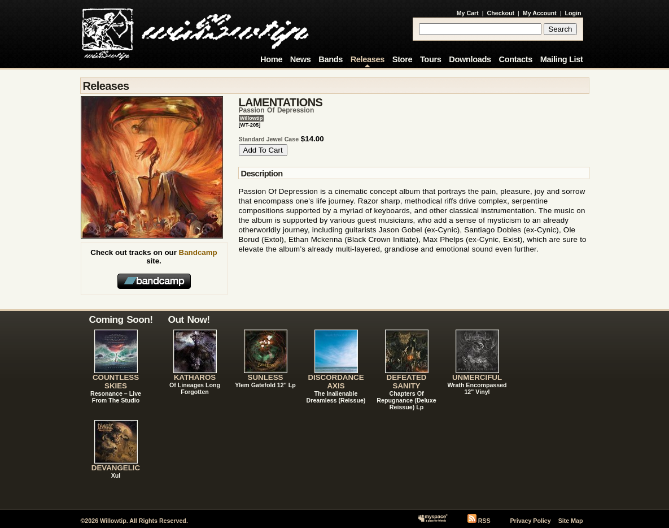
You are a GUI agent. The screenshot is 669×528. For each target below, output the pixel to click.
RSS (484, 520)
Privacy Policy (530, 520)
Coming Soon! (121, 319)
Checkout (501, 13)
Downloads (470, 59)
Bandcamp (198, 252)
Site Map (570, 520)
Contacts (515, 59)
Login (573, 13)
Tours (430, 59)
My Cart (468, 13)
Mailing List (561, 59)
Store (402, 59)
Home (271, 59)
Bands (330, 59)
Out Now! (189, 319)
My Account (540, 13)
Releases (367, 59)
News (300, 59)
